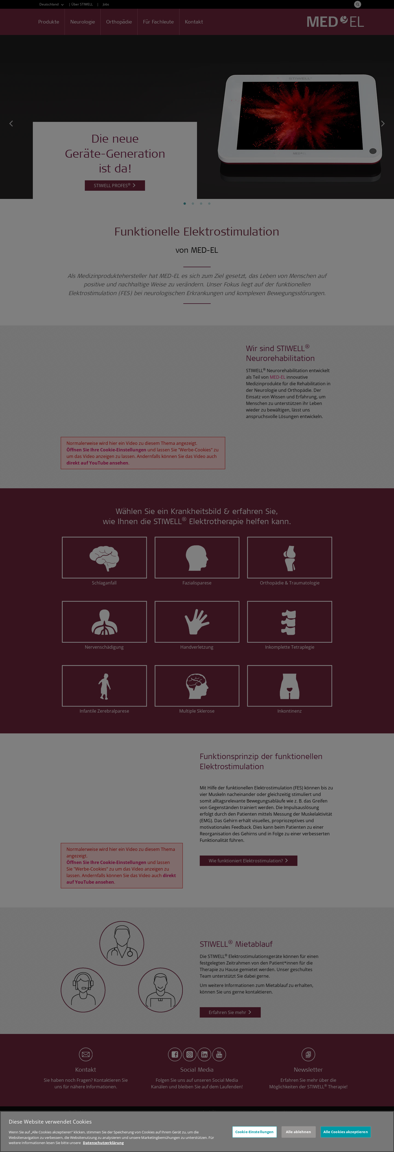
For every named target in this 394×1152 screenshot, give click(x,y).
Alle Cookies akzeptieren (345, 1132)
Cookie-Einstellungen (254, 1132)
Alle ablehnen (298, 1132)
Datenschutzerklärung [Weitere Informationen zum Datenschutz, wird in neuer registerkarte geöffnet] (103, 1144)
